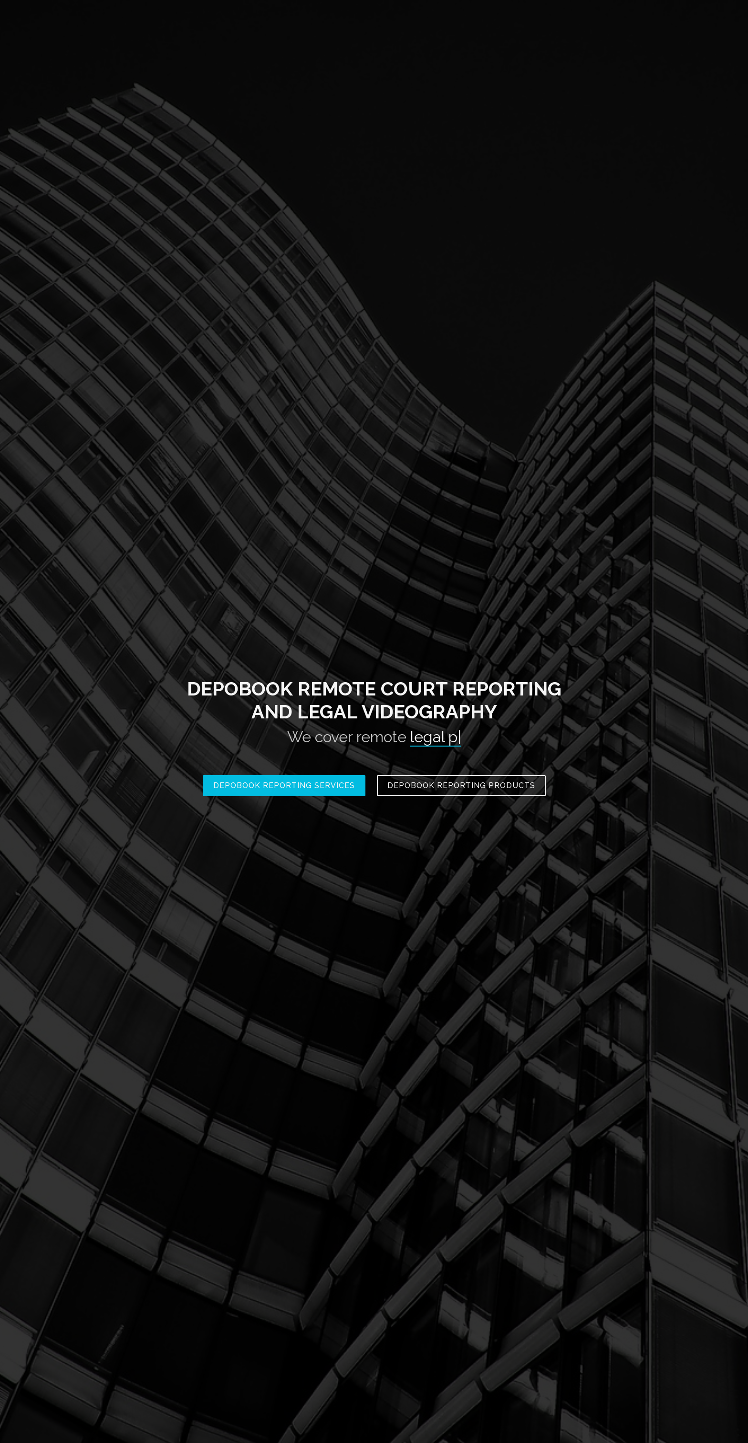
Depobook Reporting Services (284, 785)
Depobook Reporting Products (461, 785)
